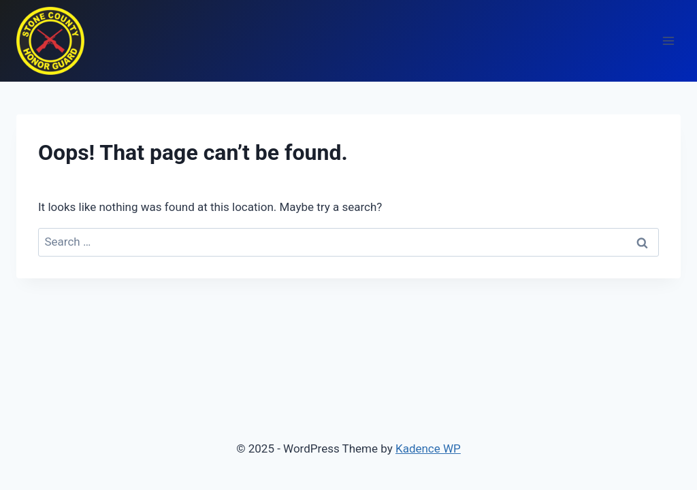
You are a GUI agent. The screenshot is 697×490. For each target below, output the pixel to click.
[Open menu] (668, 40)
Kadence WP (428, 448)
